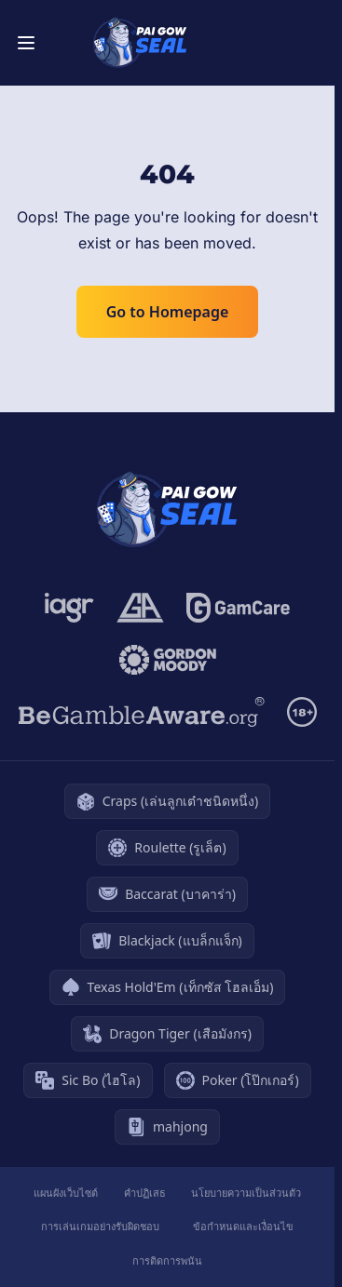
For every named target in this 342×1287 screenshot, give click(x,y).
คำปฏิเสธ (145, 1193)
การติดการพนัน (167, 1260)
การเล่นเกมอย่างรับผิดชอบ (100, 1226)
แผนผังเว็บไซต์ (66, 1193)
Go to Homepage (167, 312)
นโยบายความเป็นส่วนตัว (246, 1193)
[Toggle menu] (26, 42)
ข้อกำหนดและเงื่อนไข (243, 1226)
